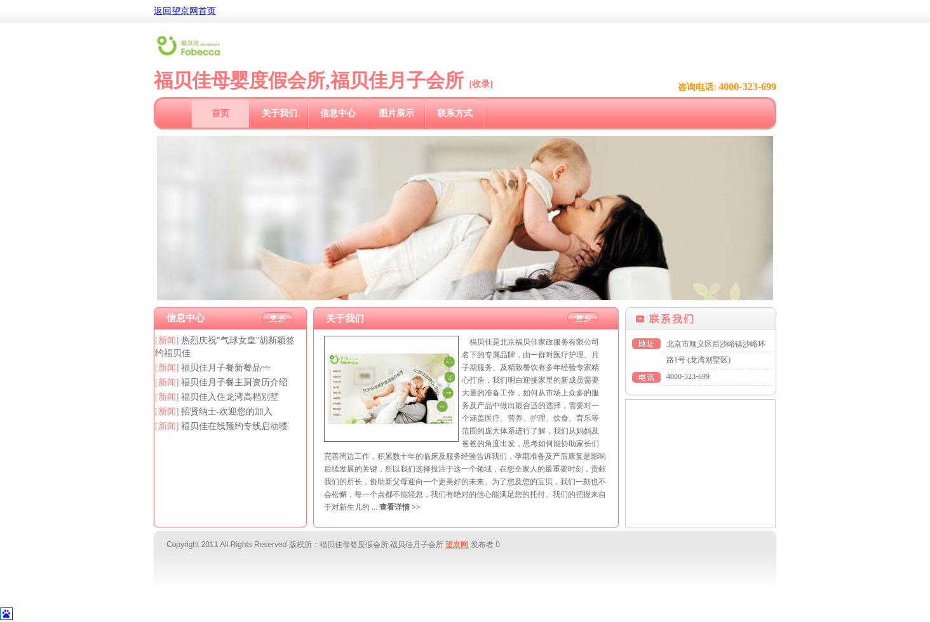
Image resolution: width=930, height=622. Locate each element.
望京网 (456, 544)
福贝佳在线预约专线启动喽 (234, 426)
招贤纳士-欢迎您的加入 (227, 411)
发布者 (482, 544)
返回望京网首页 (185, 11)
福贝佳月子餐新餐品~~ (226, 368)
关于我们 (279, 113)
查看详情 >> (400, 507)
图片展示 (396, 113)
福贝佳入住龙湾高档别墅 (230, 397)
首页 (220, 113)
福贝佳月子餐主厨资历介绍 (234, 382)
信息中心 (338, 113)
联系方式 (455, 113)
